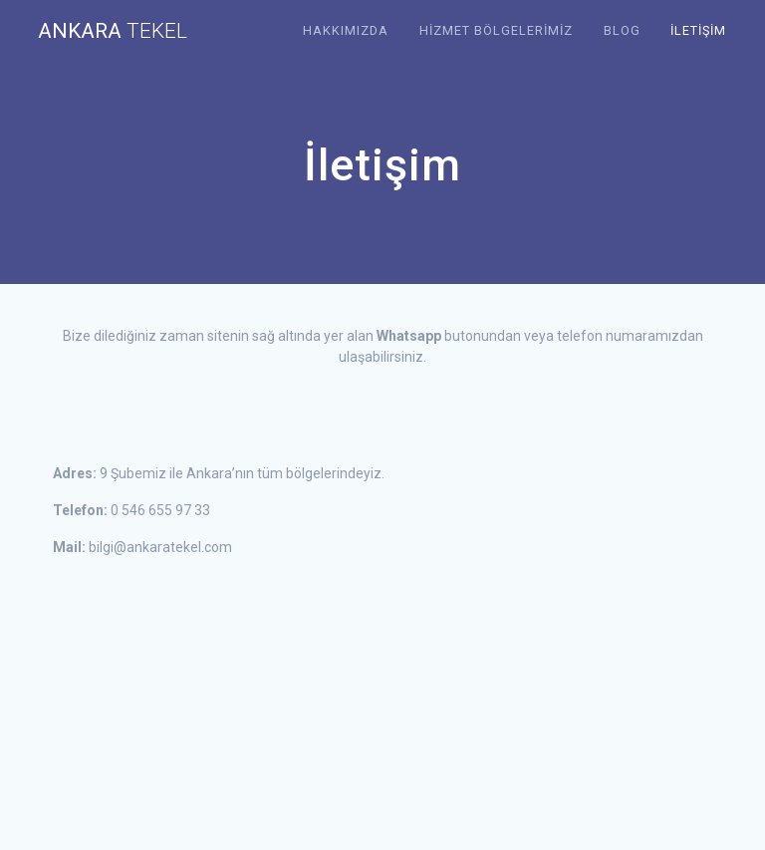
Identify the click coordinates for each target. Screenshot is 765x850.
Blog (622, 30)
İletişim (698, 30)
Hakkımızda (345, 30)
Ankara (112, 31)
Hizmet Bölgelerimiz (496, 30)
